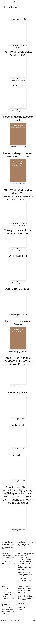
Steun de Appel (23, 607)
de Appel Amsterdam (9, 2)
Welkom (21, 604)
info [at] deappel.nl (8, 563)
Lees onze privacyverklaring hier (26, 580)
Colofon (21, 609)
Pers (20, 605)
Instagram (5, 586)
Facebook (5, 588)
